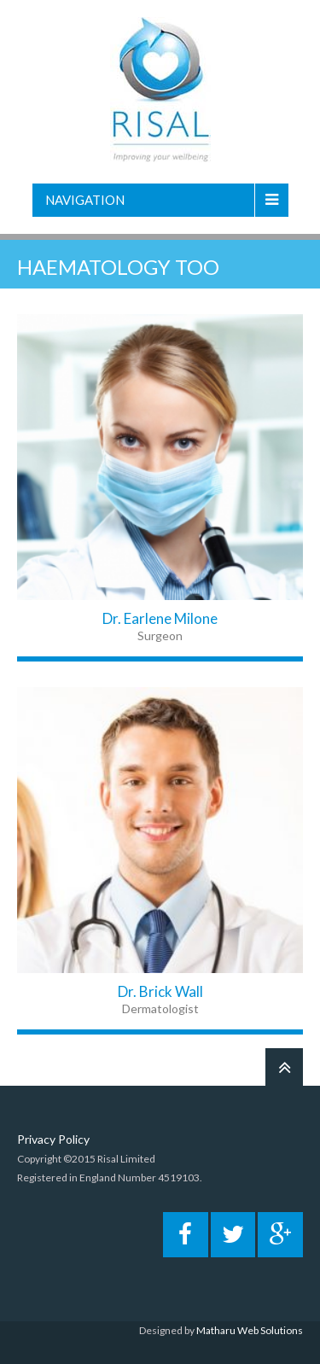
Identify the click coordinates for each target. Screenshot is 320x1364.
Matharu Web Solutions (249, 1330)
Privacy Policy (53, 1139)
